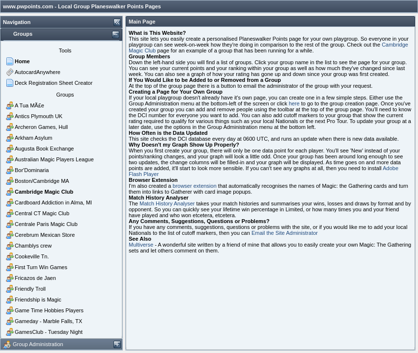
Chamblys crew (33, 246)
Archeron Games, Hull (41, 127)
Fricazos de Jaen (35, 278)
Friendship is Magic (38, 300)
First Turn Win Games (41, 267)
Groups (65, 95)
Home (22, 61)
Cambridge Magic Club (44, 192)
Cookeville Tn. (32, 256)
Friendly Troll (30, 289)
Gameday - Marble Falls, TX (48, 321)
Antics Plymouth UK (38, 116)
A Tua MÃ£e (29, 105)
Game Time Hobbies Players (49, 310)
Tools (65, 50)
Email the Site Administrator (284, 233)
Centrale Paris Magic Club (46, 224)
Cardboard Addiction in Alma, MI (53, 202)
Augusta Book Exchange (44, 148)
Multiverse (141, 245)
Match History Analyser (167, 203)
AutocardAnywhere (37, 72)
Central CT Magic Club (42, 213)
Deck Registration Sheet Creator (53, 83)
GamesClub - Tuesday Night (49, 332)
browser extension (195, 186)
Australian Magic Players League (54, 159)
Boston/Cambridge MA (42, 181)
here (294, 103)
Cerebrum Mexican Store (45, 235)
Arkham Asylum (33, 138)
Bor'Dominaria (32, 170)
